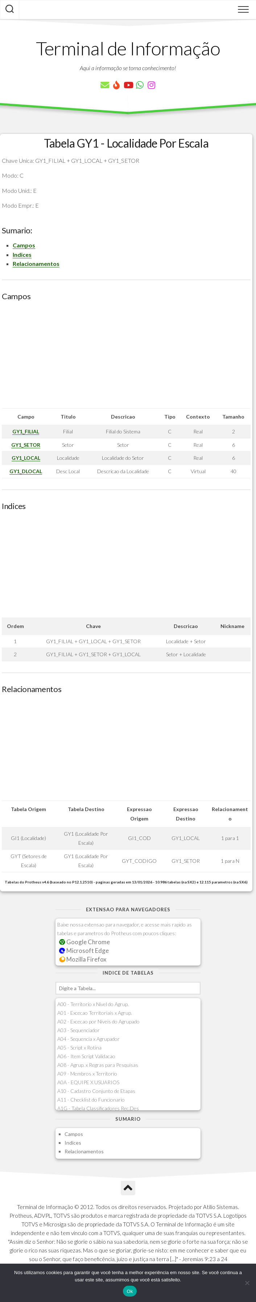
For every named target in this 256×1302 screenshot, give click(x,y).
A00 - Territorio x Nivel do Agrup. (93, 1004)
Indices (22, 254)
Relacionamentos (36, 263)
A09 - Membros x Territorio (87, 1073)
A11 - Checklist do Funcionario (91, 1100)
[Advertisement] (126, 357)
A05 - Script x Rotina (79, 1047)
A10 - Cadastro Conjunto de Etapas (96, 1091)
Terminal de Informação (128, 48)
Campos (24, 245)
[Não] (247, 1282)
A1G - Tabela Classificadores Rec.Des (98, 1108)
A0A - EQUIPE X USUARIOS (88, 1082)
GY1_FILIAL (25, 431)
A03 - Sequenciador (78, 1030)
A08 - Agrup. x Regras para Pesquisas (97, 1065)
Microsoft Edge (84, 950)
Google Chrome (84, 942)
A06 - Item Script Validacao (86, 1056)
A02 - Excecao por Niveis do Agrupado (98, 1021)
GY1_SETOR (25, 445)
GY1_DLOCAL (25, 471)
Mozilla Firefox (82, 959)
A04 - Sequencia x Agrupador (88, 1039)
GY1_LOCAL (26, 458)
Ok (130, 1291)
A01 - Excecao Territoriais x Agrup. (94, 1013)
